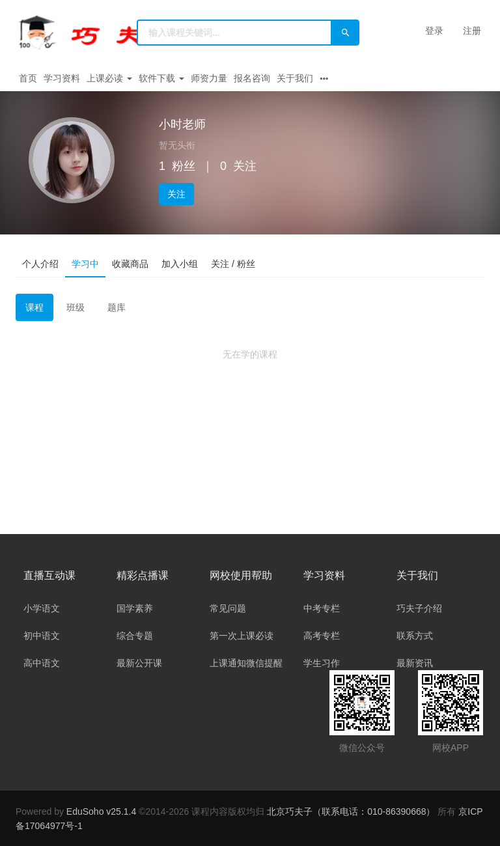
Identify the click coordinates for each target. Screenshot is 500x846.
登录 (434, 30)
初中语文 (41, 635)
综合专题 (135, 635)
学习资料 (62, 78)
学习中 (85, 264)
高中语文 (41, 663)
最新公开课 (139, 663)
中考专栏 (321, 608)
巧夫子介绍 (419, 608)
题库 (116, 307)
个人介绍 (40, 264)
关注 (176, 194)
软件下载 (161, 78)
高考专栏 (321, 635)
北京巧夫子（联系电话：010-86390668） (352, 811)
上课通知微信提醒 (246, 663)
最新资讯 (414, 663)
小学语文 (41, 608)
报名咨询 (252, 78)
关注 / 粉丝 (233, 264)
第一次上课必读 (241, 635)
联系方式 (414, 635)
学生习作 (321, 663)
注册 (472, 30)
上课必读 (109, 78)
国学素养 (135, 608)
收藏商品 (130, 264)
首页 (28, 78)
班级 (75, 307)
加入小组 (179, 264)
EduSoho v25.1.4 (101, 811)
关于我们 (295, 78)
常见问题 (228, 608)
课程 (34, 307)
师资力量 (209, 78)
